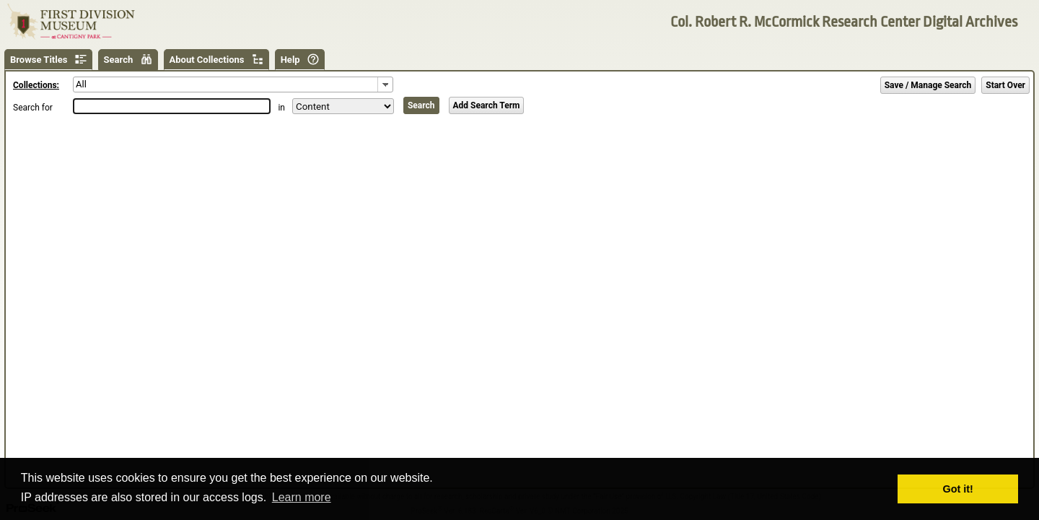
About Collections (207, 59)
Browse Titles (38, 59)
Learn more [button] (301, 497)
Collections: (36, 85)
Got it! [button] (958, 489)
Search (118, 59)
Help (290, 59)
